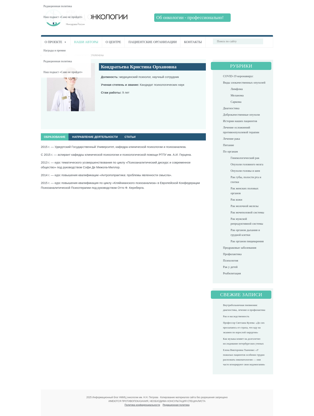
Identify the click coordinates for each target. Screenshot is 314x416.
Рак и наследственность (236, 316)
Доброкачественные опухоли (241, 114)
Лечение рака (231, 138)
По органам (230, 151)
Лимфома (236, 89)
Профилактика (232, 254)
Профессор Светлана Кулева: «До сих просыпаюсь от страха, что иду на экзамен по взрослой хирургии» (244, 327)
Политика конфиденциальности (142, 405)
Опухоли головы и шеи (245, 170)
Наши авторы (86, 42)
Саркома (235, 101)
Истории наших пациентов (240, 121)
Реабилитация (232, 273)
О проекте (56, 42)
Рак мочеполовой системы (247, 212)
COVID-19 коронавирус (238, 76)
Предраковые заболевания (239, 247)
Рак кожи (236, 199)
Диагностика (231, 108)
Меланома (237, 95)
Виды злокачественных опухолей (244, 82)
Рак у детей (230, 267)
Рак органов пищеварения (247, 241)
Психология (230, 260)
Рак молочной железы (244, 206)
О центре (113, 42)
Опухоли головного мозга (246, 164)
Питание (228, 145)
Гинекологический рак (244, 158)
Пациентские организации (152, 42)
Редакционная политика (176, 405)
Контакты (193, 42)
